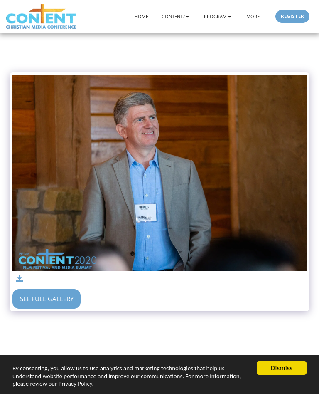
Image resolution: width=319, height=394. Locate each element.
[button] (176, 16)
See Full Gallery (47, 299)
